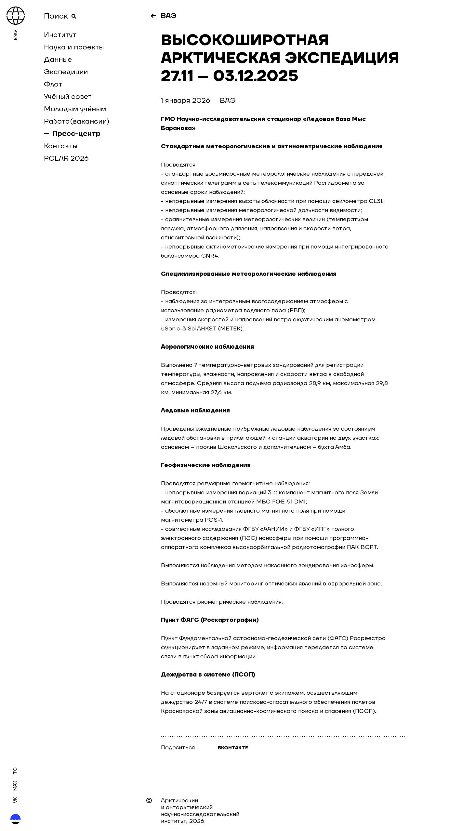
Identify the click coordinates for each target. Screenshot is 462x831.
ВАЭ (169, 15)
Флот (53, 84)
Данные (58, 59)
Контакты (60, 146)
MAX (15, 786)
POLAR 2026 (66, 158)
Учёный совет (68, 96)
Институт (60, 34)
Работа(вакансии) (76, 121)
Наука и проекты (74, 47)
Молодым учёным (75, 109)
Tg (15, 770)
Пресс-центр (76, 133)
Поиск (60, 16)
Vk (15, 800)
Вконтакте (233, 748)
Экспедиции (66, 71)
